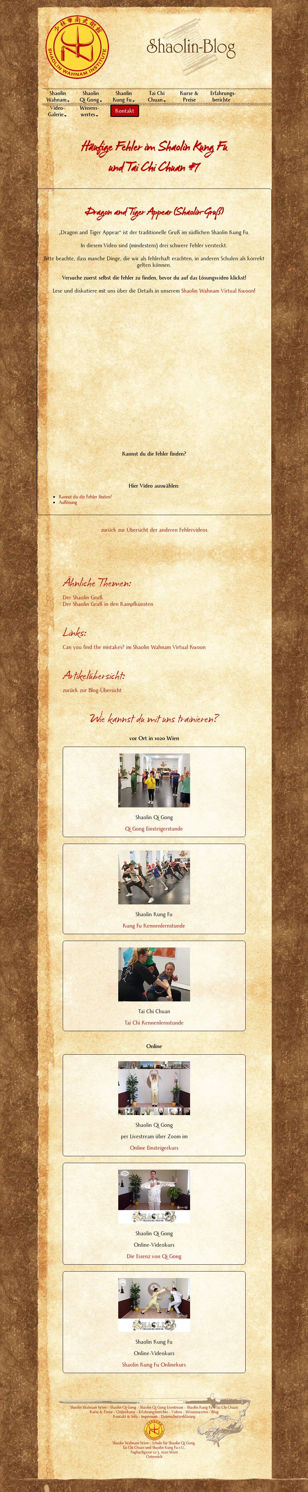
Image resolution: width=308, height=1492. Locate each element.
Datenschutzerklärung (178, 1416)
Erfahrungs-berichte (223, 96)
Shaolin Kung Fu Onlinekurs (154, 1364)
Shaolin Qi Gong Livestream (161, 1407)
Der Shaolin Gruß (83, 597)
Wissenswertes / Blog (202, 1412)
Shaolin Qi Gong (91, 96)
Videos (176, 1412)
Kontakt (124, 111)
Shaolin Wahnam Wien (88, 1407)
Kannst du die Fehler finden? (85, 496)
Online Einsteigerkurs (154, 1147)
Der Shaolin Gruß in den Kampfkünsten (108, 604)
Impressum (149, 1416)
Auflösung (68, 502)
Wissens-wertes (89, 111)
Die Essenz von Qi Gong (154, 1256)
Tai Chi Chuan (157, 96)
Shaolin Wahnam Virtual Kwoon (217, 290)
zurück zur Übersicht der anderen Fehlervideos (154, 530)
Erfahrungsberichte (153, 1412)
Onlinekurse (125, 1412)
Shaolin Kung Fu (124, 96)
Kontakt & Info (125, 1416)
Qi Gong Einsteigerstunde (154, 828)
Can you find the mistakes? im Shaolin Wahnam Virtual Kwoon (134, 647)
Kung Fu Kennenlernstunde (154, 925)
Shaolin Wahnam (58, 96)
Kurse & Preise (189, 96)
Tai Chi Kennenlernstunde (154, 1022)
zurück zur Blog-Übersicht (92, 690)
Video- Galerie (57, 111)
